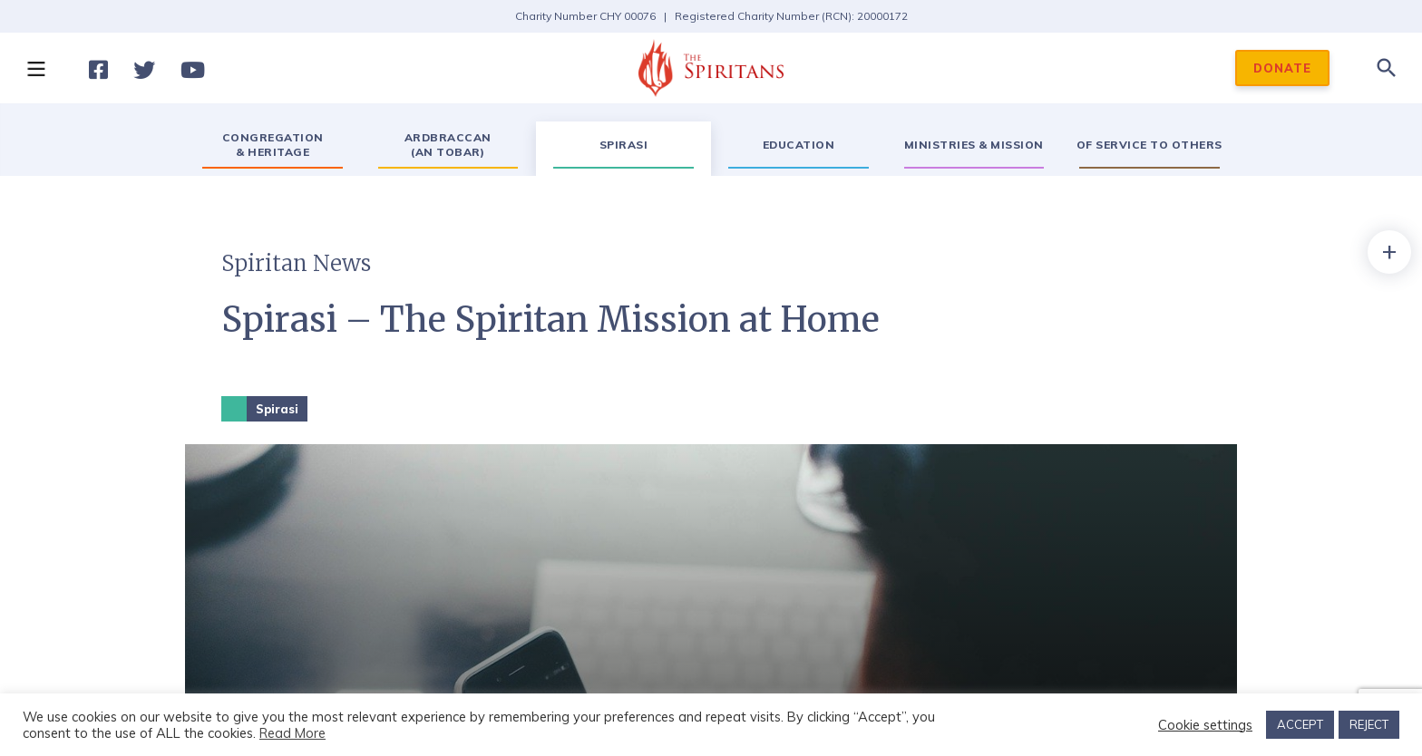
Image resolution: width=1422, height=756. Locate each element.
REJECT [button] (1368, 724)
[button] (35, 68)
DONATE (1282, 68)
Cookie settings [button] (1205, 725)
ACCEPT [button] (1300, 724)
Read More (292, 732)
